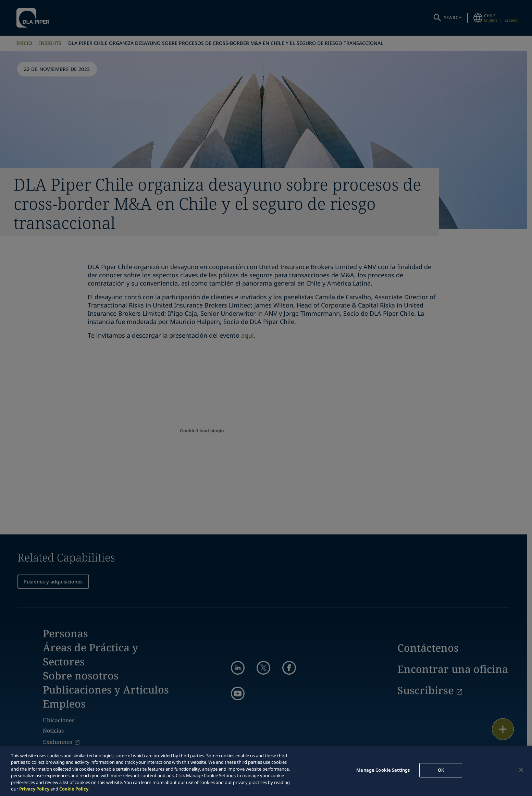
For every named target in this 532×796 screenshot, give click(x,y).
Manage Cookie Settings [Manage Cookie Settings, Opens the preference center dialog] (383, 770)
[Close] (521, 769)
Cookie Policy (73, 789)
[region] (266, 771)
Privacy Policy (34, 789)
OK (441, 770)
